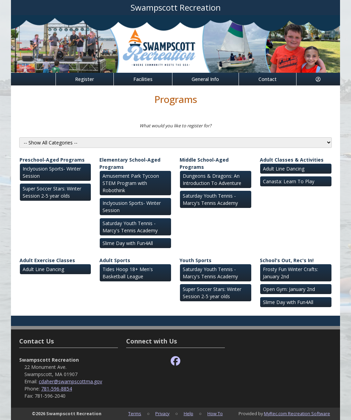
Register (84, 79)
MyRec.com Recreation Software (297, 413)
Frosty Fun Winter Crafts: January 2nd (290, 273)
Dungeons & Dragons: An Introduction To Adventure (212, 179)
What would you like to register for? (175, 125)
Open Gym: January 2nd (289, 289)
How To (215, 413)
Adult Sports (114, 260)
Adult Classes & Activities (292, 159)
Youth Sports (195, 260)
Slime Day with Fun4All (127, 243)
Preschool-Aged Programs (52, 159)
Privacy (162, 413)
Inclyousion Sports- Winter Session (52, 172)
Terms (134, 413)
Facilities (143, 79)
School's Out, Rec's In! (287, 260)
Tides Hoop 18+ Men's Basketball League (127, 273)
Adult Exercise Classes (47, 260)
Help (188, 413)
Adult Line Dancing (283, 168)
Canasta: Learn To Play (288, 181)
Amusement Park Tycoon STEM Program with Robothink (130, 183)
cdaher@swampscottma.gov (70, 381)
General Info (205, 79)
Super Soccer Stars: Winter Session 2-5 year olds (52, 192)
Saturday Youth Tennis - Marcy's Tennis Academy (130, 227)
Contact (267, 79)
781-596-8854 (56, 388)
